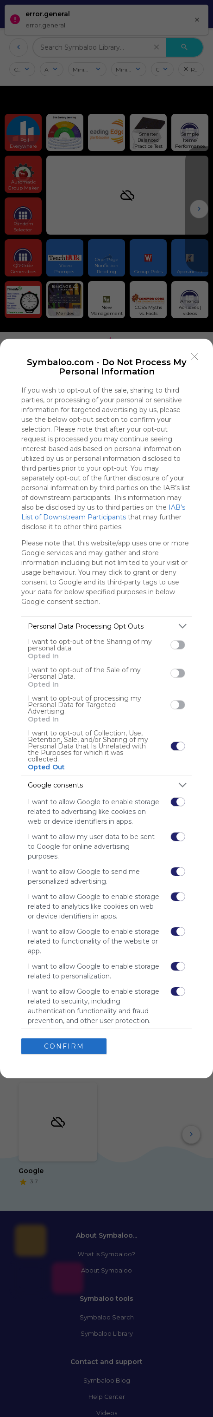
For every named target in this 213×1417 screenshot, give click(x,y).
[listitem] (106, 626)
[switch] (177, 644)
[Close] (195, 357)
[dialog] (106, 708)
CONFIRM (64, 1046)
